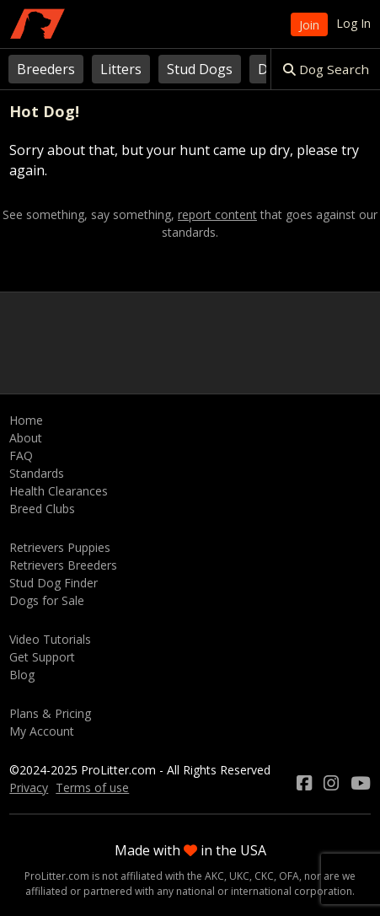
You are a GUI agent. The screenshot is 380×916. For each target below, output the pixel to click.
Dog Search (326, 69)
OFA (289, 876)
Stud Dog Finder (53, 583)
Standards (36, 473)
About (25, 438)
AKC (214, 876)
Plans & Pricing (50, 713)
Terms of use (92, 787)
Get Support (42, 657)
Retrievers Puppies (59, 547)
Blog (22, 675)
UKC (239, 876)
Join (309, 25)
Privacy (28, 787)
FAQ (21, 455)
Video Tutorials (50, 639)
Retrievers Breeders (63, 565)
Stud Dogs (200, 69)
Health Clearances (58, 491)
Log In (353, 23)
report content (217, 215)
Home (26, 420)
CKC (264, 876)
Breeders (46, 69)
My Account (41, 731)
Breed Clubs (42, 509)
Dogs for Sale (46, 600)
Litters (121, 69)
